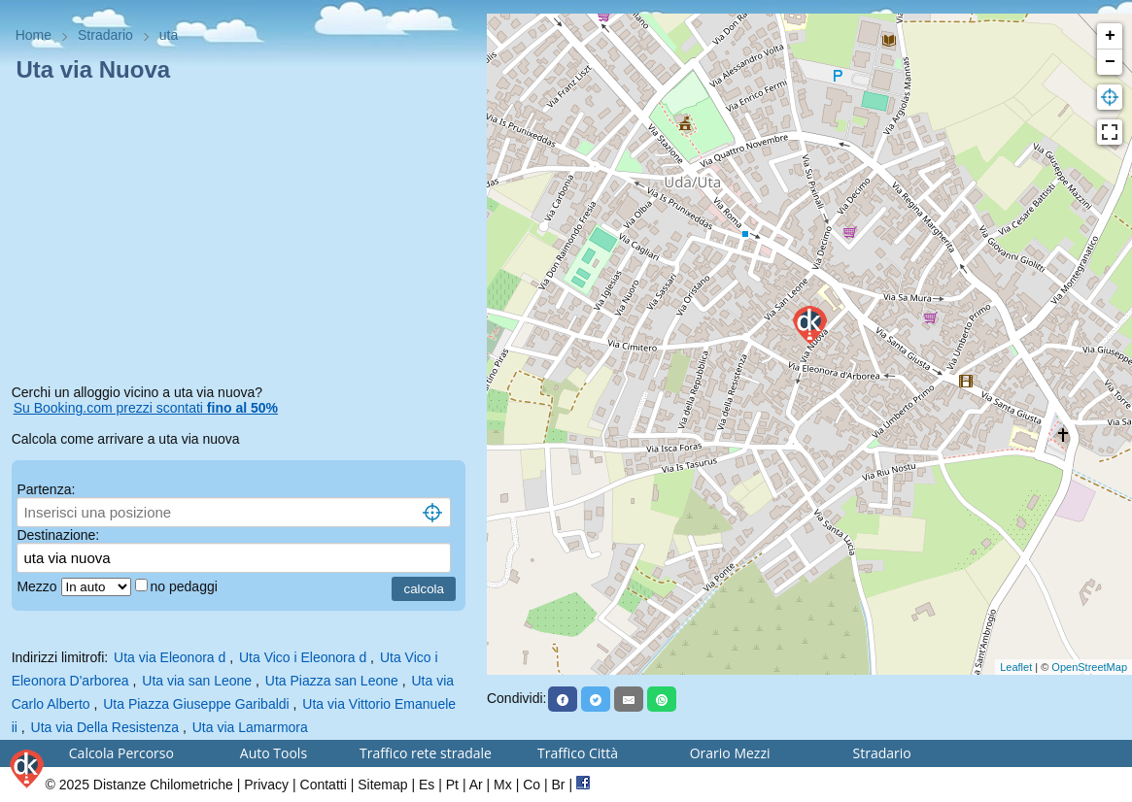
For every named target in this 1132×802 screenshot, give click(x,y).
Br (559, 784)
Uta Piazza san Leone (331, 680)
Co (531, 784)
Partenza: (46, 489)
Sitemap (382, 784)
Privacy (266, 784)
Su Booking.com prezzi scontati (146, 408)
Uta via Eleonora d (169, 657)
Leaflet (1016, 667)
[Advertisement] (244, 237)
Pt (452, 784)
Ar (476, 784)
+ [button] (1110, 36)
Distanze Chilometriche (163, 784)
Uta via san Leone (197, 680)
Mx (503, 784)
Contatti (323, 784)
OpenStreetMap (1089, 667)
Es (426, 784)
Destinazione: (58, 535)
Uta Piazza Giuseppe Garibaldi (196, 704)
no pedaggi (186, 586)
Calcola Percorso (121, 753)
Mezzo (38, 586)
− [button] (1110, 62)
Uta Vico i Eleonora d (302, 657)
